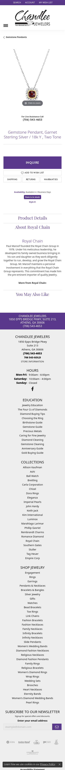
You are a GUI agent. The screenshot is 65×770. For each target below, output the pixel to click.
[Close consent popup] (60, 764)
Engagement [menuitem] (32, 572)
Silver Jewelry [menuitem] (32, 594)
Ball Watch (32, 476)
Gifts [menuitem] (32, 598)
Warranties (51, 179)
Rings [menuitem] (32, 577)
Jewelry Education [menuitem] (32, 405)
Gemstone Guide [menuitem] (32, 426)
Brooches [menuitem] (32, 685)
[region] (32, 78)
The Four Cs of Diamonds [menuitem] (32, 409)
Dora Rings (32, 493)
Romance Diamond (32, 536)
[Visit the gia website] (10, 742)
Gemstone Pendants (16, 37)
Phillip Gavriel (32, 527)
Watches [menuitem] (32, 603)
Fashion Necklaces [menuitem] (32, 624)
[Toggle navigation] (5, 24)
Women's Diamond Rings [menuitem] (32, 672)
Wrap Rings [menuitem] (32, 676)
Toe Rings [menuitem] (32, 611)
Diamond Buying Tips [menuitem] (32, 413)
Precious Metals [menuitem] (32, 431)
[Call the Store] (32, 353)
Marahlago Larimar (32, 523)
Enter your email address (32, 720)
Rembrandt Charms (32, 532)
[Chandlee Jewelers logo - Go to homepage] (32, 18)
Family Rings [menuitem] (32, 663)
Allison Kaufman (32, 467)
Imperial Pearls (32, 502)
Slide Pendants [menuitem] (32, 642)
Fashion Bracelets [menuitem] (32, 620)
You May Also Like (32, 295)
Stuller (32, 549)
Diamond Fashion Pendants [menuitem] (32, 659)
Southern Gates (32, 545)
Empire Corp (32, 558)
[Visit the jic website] (56, 742)
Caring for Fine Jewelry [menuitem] (32, 435)
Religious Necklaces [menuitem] (32, 654)
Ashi (32, 471)
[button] (16, 2)
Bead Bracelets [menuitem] (32, 607)
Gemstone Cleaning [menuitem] (32, 444)
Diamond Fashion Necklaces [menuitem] (32, 650)
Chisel (32, 489)
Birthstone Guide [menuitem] (32, 422)
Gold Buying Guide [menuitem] (32, 452)
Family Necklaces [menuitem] (32, 629)
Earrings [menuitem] (32, 581)
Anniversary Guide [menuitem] (32, 448)
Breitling (32, 480)
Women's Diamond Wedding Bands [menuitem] (32, 698)
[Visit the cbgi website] (37, 742)
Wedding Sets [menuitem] (32, 680)
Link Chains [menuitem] (32, 616)
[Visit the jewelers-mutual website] (24, 742)
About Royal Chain (32, 228)
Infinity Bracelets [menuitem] (32, 633)
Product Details (32, 218)
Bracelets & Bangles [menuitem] (32, 590)
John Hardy (32, 506)
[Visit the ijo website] (47, 742)
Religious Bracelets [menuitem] (32, 667)
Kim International (32, 515)
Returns (31, 179)
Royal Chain (32, 540)
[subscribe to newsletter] (57, 727)
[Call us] (32, 357)
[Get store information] (32, 361)
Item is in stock (32, 197)
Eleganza (32, 497)
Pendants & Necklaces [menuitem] (32, 585)
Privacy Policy (47, 764)
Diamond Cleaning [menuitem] (32, 439)
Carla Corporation (32, 484)
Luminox (32, 519)
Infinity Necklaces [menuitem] (32, 637)
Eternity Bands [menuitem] (32, 693)
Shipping (12, 179)
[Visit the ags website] (32, 752)
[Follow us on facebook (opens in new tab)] (32, 389)
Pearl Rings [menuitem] (32, 702)
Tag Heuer (32, 553)
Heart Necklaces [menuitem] (32, 689)
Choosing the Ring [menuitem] (32, 418)
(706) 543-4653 (32, 119)
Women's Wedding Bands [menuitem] (32, 646)
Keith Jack (32, 510)
